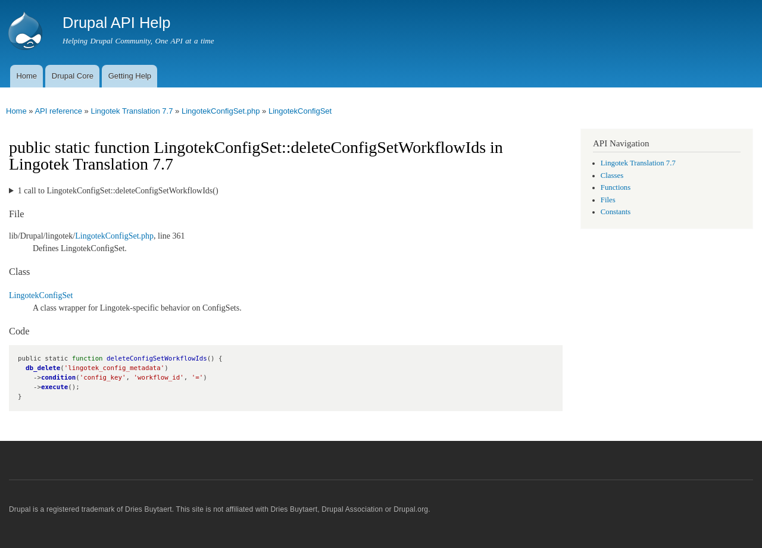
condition (58, 377)
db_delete (43, 368)
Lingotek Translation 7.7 (131, 111)
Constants (615, 212)
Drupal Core (72, 75)
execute (54, 387)
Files (608, 200)
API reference (58, 111)
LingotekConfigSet (300, 111)
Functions (615, 187)
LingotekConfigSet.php (221, 111)
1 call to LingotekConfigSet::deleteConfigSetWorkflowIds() (118, 190)
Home (26, 75)
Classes (612, 175)
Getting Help (129, 75)
